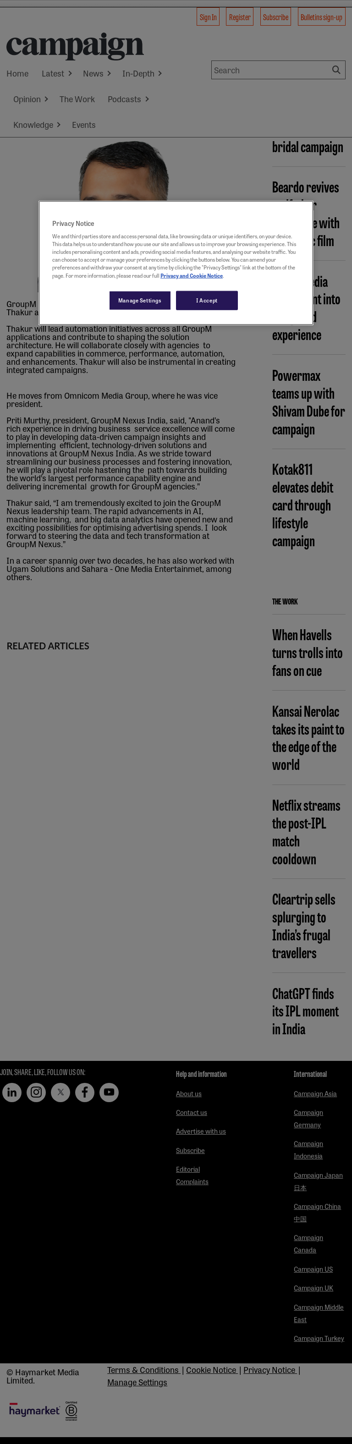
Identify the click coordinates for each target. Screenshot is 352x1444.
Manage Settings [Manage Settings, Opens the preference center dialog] (140, 299)
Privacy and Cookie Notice (191, 275)
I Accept (207, 299)
